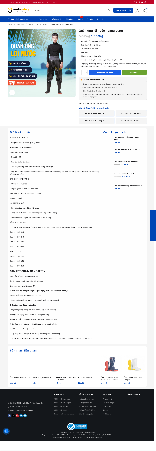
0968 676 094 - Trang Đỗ (95, 121)
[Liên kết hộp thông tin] (28, 2)
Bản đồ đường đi (109, 403)
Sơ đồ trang (107, 414)
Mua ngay (134, 72)
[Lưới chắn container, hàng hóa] (107, 165)
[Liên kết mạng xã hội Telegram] (25, 415)
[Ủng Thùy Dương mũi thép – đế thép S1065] (111, 365)
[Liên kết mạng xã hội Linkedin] (21, 415)
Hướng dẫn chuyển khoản (88, 406)
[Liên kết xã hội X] (136, 2)
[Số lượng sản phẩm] (83, 72)
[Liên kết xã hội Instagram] (139, 2)
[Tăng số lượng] (86, 72)
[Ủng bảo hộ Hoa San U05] (20, 365)
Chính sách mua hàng (62, 399)
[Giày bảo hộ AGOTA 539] (107, 177)
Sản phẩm (20, 24)
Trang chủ (11, 24)
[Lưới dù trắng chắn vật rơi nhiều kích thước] (107, 140)
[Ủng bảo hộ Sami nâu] (88, 365)
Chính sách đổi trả (60, 410)
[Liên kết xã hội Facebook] (134, 2)
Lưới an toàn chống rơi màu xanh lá (128, 186)
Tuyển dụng (107, 406)
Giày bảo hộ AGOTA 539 (124, 173)
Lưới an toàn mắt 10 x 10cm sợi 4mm (128, 149)
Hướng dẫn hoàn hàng (87, 410)
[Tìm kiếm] (71, 10)
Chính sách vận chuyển (62, 403)
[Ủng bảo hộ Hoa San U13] (43, 365)
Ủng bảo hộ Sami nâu (86, 377)
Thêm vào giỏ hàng (105, 72)
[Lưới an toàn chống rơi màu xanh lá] (107, 189)
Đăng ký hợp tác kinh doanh (64, 414)
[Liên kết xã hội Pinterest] (145, 2)
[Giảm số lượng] (80, 72)
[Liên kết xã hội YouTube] (142, 2)
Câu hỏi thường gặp (86, 414)
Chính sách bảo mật (61, 406)
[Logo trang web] (19, 10)
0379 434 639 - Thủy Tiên (95, 113)
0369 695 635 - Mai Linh (130, 121)
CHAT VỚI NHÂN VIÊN (123, 10)
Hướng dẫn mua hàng (86, 399)
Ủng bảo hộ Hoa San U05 (20, 377)
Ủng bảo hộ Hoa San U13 (42, 377)
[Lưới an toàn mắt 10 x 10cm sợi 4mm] (107, 153)
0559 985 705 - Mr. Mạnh (131, 113)
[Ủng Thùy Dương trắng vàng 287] (134, 365)
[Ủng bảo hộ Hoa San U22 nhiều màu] (66, 365)
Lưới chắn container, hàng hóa (126, 161)
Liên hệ (105, 410)
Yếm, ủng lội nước (42, 24)
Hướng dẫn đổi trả (85, 403)
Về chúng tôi (107, 399)
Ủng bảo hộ (30, 24)
